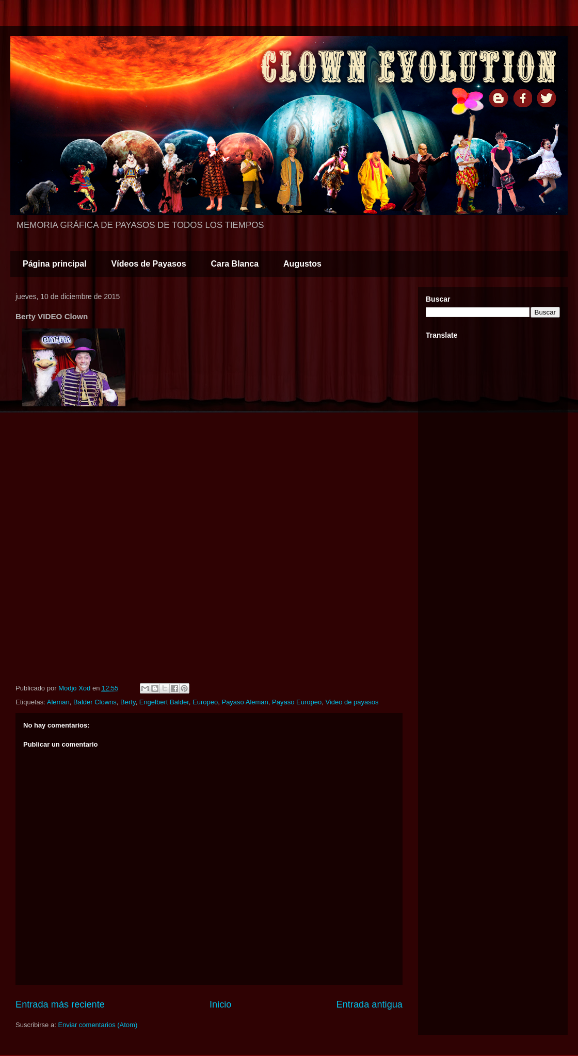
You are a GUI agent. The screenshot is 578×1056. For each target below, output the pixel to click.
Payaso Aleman (244, 702)
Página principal (55, 263)
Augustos (302, 263)
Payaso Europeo (297, 702)
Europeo (205, 702)
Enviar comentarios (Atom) (97, 1025)
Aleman (58, 702)
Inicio (220, 1004)
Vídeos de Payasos (148, 263)
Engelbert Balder (164, 702)
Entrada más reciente (60, 1004)
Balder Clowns (95, 702)
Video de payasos (351, 702)
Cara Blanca (235, 263)
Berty (127, 702)
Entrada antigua (369, 1004)
